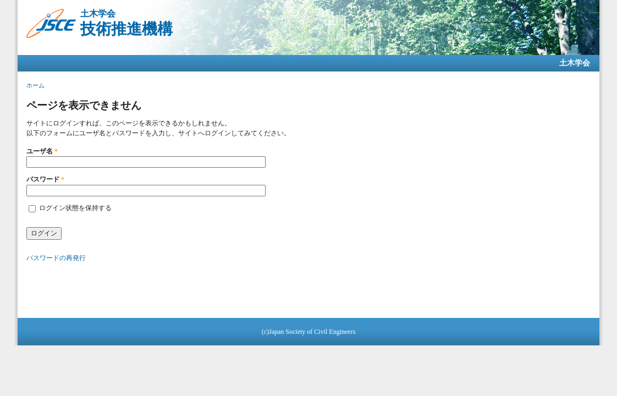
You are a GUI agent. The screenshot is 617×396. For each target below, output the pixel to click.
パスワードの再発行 (56, 258)
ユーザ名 (42, 151)
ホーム (35, 85)
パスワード (45, 179)
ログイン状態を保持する (75, 208)
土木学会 (574, 63)
